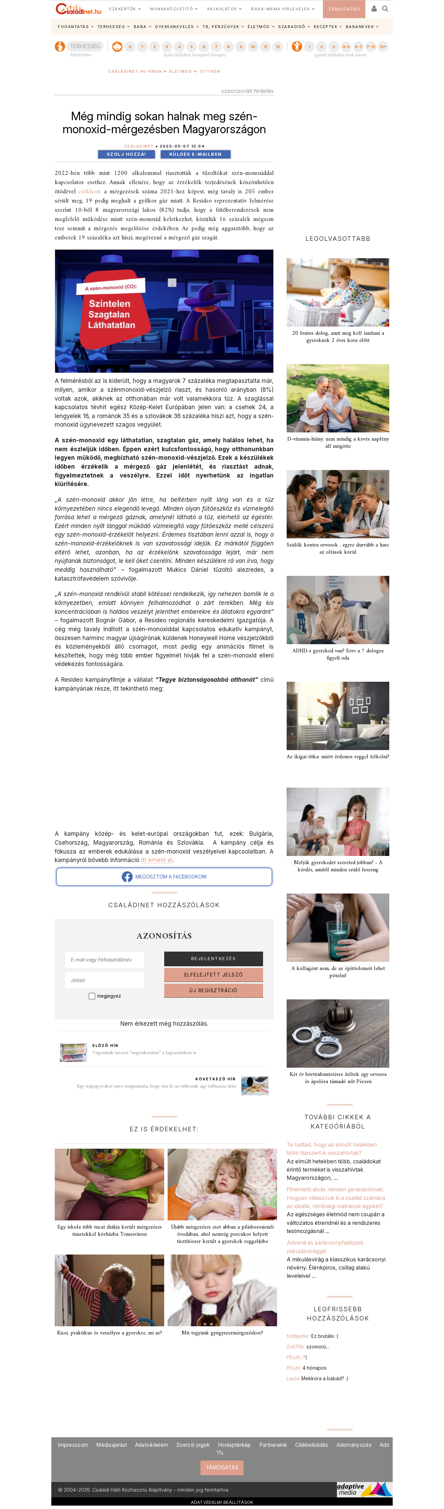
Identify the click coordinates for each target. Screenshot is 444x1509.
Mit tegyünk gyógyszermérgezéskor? (222, 1333)
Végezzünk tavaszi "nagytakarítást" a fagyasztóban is (144, 1053)
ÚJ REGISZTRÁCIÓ (214, 990)
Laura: (318, 1378)
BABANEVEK (360, 26)
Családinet (139, 146)
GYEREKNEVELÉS (174, 26)
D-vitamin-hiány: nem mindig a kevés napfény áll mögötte (338, 442)
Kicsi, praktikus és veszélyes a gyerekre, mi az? (109, 1333)
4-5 (346, 46)
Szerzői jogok (193, 1445)
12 (278, 46)
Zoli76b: (308, 1346)
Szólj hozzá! (126, 154)
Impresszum (73, 1445)
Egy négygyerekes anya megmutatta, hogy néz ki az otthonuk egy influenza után (156, 1086)
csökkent (89, 191)
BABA (140, 26)
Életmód (180, 71)
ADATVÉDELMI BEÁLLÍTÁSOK (222, 1502)
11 (265, 46)
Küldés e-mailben (195, 154)
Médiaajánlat (111, 1445)
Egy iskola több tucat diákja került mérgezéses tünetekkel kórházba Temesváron (109, 1230)
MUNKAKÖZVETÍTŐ (171, 8)
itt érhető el (156, 859)
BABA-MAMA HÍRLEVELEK (280, 8)
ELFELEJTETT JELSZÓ (213, 975)
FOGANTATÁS (73, 26)
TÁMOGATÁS (344, 9)
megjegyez (109, 996)
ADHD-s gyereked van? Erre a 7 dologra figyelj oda (337, 654)
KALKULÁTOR (222, 8)
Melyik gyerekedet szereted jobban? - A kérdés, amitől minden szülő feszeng (338, 866)
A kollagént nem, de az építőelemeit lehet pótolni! (338, 972)
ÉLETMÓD (259, 26)
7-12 (370, 46)
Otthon (210, 71)
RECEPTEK (325, 26)
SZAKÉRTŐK (122, 8)
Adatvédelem (151, 1445)
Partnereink (273, 1445)
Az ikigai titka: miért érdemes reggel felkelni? (338, 757)
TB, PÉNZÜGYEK (221, 26)
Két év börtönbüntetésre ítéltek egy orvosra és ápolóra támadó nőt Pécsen (338, 1078)
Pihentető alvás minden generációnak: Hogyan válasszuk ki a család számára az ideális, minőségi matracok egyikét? (336, 1197)
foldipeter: (312, 1336)
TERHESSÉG (111, 26)
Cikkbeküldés (311, 1445)
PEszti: (297, 1357)
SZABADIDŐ (291, 26)
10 (253, 46)
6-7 (358, 46)
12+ (383, 46)
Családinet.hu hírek (135, 71)
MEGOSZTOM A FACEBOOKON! (164, 876)
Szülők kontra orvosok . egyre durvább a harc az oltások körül (338, 548)
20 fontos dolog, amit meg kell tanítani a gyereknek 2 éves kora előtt (338, 337)
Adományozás (354, 1445)
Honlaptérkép (234, 1445)
